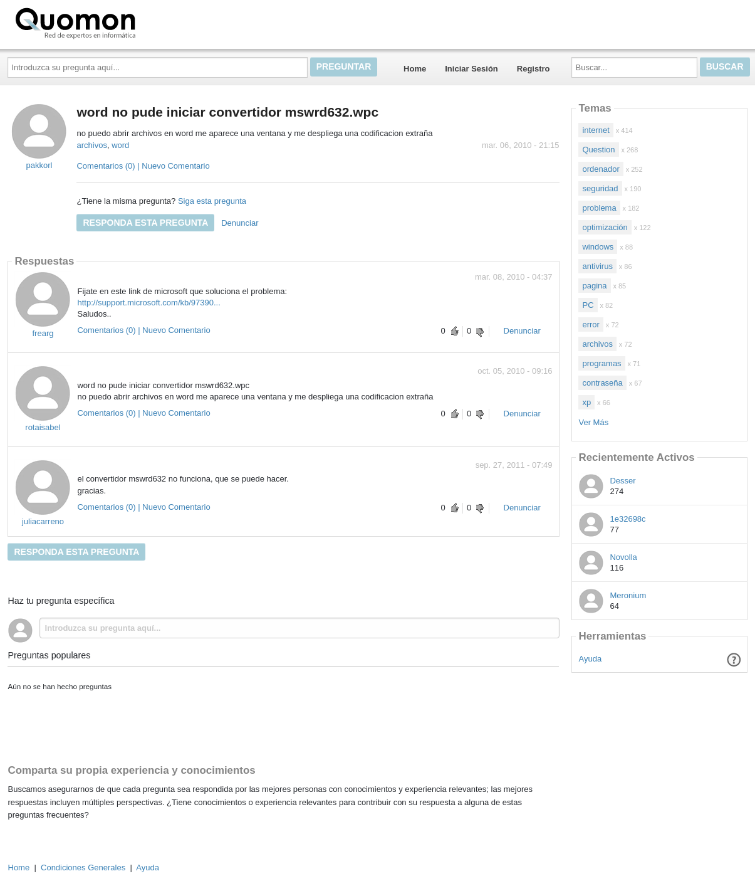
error (590, 324)
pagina (594, 285)
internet (595, 130)
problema (599, 208)
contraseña (602, 383)
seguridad (600, 188)
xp (586, 402)
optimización (604, 227)
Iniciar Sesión (471, 68)
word (120, 145)
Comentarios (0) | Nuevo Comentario (142, 166)
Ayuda (590, 658)
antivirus (597, 266)
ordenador (600, 169)
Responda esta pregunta (145, 223)
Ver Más (593, 422)
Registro (533, 68)
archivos (91, 145)
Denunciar (239, 223)
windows (597, 246)
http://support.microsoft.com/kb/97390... (148, 302)
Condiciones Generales (83, 867)
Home (415, 68)
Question (598, 149)
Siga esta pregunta (212, 201)
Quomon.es (115, 22)
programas (601, 363)
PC (587, 305)
